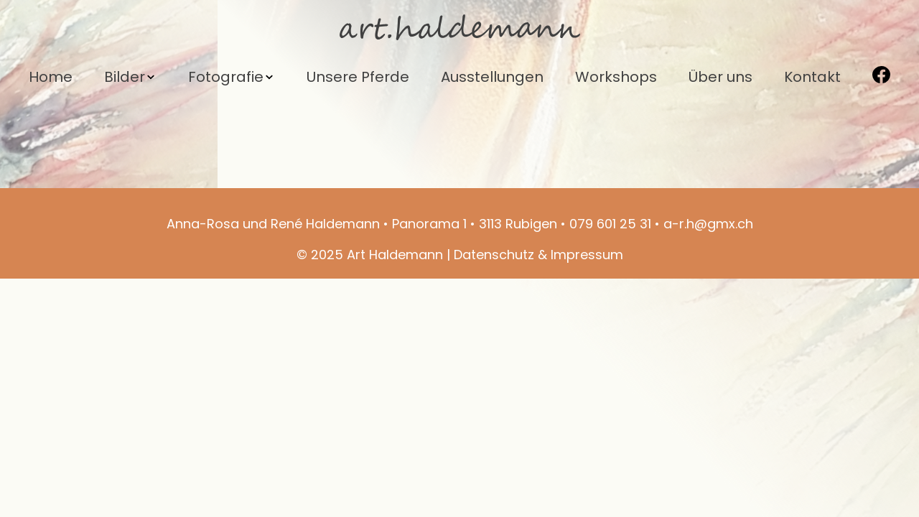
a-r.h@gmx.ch (708, 224)
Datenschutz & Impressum (538, 255)
